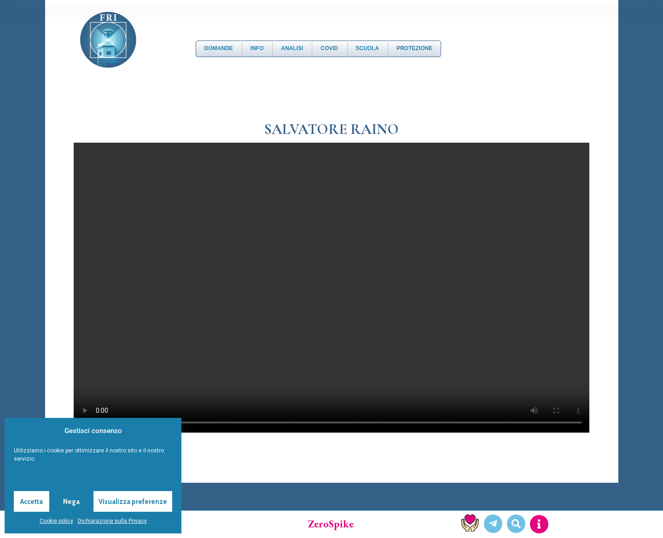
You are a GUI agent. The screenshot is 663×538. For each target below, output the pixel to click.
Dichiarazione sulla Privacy (112, 521)
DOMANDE (218, 48)
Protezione (414, 48)
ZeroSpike (331, 524)
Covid (329, 48)
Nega (71, 502)
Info (257, 48)
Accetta (31, 502)
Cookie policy (56, 521)
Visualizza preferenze (133, 502)
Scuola (367, 48)
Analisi (292, 48)
